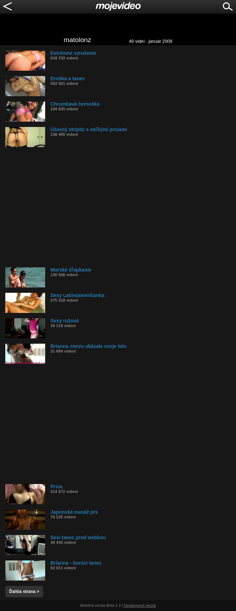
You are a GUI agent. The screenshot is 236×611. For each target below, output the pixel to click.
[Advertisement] (120, 207)
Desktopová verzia (140, 605)
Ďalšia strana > (24, 591)
